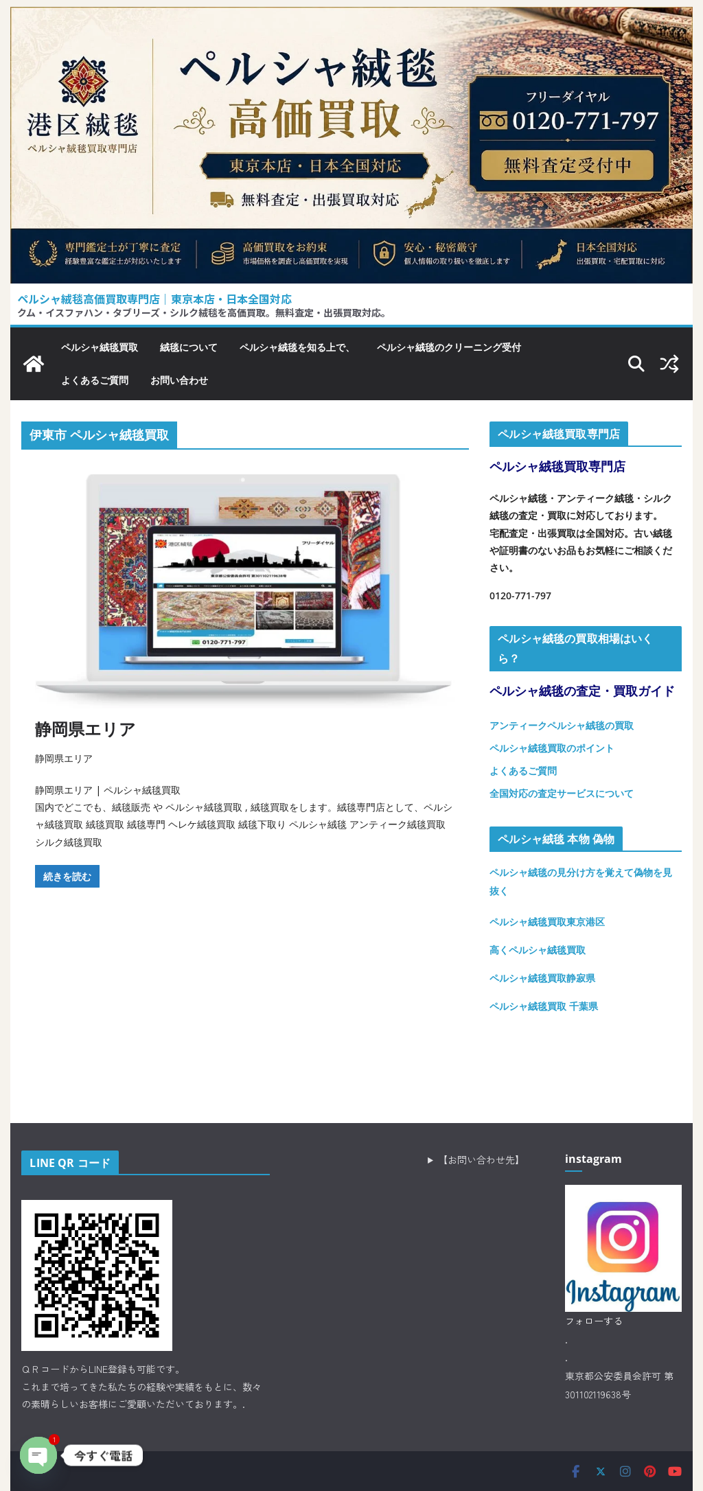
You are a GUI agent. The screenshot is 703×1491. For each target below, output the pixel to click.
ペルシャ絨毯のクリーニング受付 (449, 347)
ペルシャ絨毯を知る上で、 (297, 347)
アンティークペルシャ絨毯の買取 (561, 725)
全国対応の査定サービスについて (561, 793)
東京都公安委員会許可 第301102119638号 (619, 1385)
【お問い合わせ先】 (481, 1159)
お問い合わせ (179, 379)
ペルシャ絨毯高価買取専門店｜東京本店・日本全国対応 (154, 298)
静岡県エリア (85, 728)
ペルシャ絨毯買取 (99, 347)
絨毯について (189, 347)
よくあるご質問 (94, 379)
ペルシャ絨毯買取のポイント (551, 747)
